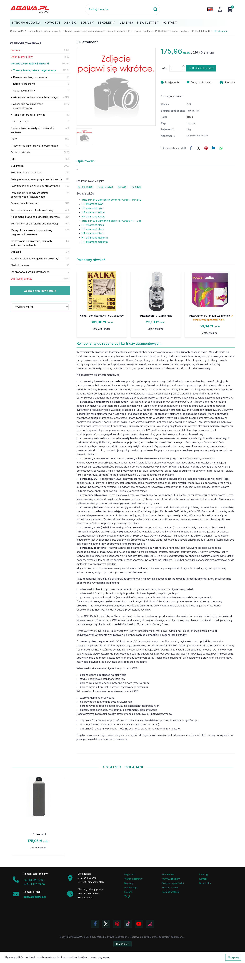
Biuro (14, 138)
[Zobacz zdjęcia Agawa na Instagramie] (150, 924)
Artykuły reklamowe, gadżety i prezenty (34, 258)
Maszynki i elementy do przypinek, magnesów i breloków (31, 232)
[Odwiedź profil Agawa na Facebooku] (95, 924)
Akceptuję (233, 957)
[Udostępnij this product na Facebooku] (191, 148)
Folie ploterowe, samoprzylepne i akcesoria (36, 179)
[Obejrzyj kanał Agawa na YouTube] (139, 924)
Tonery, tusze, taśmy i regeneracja (34, 70)
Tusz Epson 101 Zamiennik (156, 315)
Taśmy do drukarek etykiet (29, 114)
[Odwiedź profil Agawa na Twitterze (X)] (106, 924)
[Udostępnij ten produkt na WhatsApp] (221, 148)
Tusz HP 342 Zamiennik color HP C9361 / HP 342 (111, 199)
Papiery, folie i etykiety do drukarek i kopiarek (32, 130)
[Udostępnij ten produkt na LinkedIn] (213, 148)
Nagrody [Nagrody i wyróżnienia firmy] (128, 883)
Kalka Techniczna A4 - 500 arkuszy (102, 315)
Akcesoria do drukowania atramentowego (28, 106)
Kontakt (170, 22)
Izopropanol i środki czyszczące (30, 271)
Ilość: (164, 68)
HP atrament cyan (92, 203)
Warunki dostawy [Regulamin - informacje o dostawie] (133, 878)
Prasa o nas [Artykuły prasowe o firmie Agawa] (168, 874)
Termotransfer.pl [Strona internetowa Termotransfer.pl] (170, 892)
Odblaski (16, 251)
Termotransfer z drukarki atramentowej (34, 223)
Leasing (126, 22)
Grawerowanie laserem (24, 203)
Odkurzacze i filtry (24, 90)
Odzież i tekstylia (20, 152)
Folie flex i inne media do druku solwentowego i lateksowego (29, 194)
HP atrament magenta (95, 237)
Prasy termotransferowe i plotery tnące (34, 145)
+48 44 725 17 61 (33, 880)
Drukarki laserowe (24, 83)
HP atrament (38, 834)
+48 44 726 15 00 (34, 884)
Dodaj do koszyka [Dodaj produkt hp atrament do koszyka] (200, 68)
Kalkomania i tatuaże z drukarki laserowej (35, 216)
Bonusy (87, 22)
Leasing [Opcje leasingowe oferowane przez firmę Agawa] (203, 874)
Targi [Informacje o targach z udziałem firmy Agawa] (127, 896)
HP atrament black (93, 225)
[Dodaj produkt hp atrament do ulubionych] (199, 82)
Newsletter (148, 22)
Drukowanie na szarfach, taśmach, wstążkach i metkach (31, 243)
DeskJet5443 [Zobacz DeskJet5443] (85, 187)
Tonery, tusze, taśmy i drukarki (30, 63)
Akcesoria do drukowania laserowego (35, 97)
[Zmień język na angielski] (210, 9)
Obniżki (70, 22)
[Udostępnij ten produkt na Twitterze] (198, 148)
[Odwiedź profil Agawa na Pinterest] (117, 924)
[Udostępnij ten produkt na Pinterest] (206, 148)
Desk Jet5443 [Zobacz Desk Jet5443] (105, 187)
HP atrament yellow (93, 212)
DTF (13, 159)
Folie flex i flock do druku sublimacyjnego (35, 185)
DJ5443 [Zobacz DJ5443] (122, 187)
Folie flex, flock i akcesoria (26, 172)
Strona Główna (26, 22)
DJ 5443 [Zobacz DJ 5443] (136, 187)
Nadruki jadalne (20, 265)
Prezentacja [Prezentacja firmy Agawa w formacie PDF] (130, 887)
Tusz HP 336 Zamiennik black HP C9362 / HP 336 (111, 220)
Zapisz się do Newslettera (40, 290)
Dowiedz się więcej (99, 957)
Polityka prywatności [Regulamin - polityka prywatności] (173, 883)
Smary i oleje (20, 121)
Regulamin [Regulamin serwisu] (129, 874)
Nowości (52, 22)
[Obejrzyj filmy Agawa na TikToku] (128, 924)
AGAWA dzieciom (171, 878)
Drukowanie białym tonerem (30, 77)
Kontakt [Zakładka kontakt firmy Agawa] (203, 878)
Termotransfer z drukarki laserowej (32, 210)
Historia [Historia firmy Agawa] (128, 892)
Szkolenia (107, 22)
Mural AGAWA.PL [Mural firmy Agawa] (170, 887)
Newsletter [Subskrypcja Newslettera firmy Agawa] (205, 883)
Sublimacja (17, 165)
